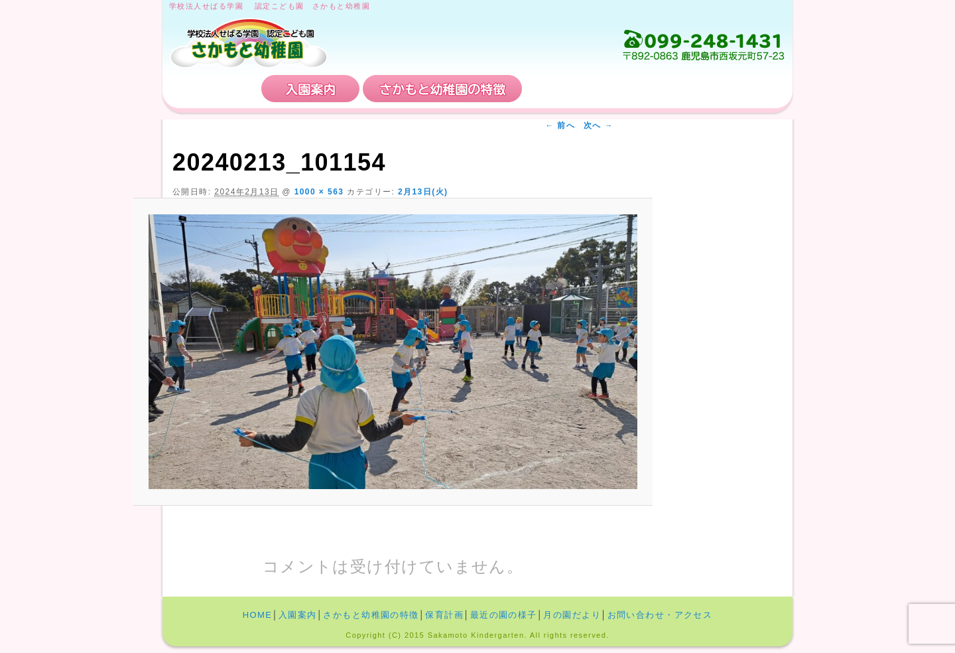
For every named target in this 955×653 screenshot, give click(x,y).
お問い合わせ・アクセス (705, 88)
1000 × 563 (319, 191)
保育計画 (573, 88)
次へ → (598, 125)
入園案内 (310, 88)
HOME (213, 88)
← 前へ (560, 125)
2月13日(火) (423, 191)
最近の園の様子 (503, 615)
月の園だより (572, 615)
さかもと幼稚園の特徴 (442, 88)
